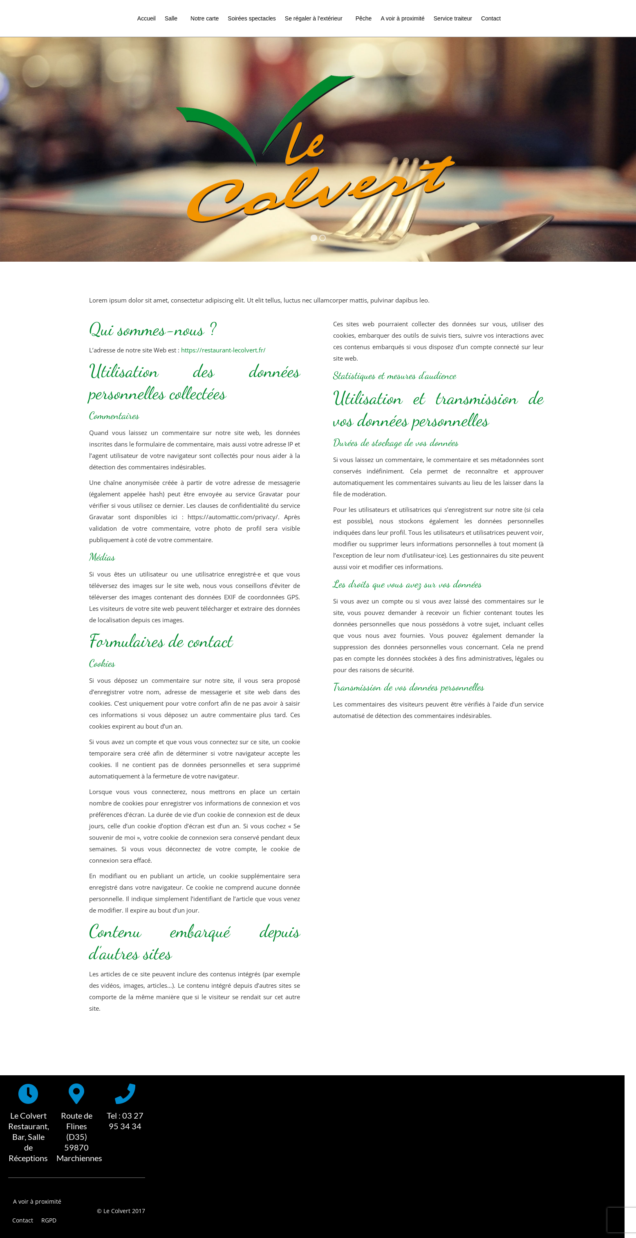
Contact (22, 1220)
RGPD (48, 1220)
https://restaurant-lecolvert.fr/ (223, 350)
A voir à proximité (37, 1201)
